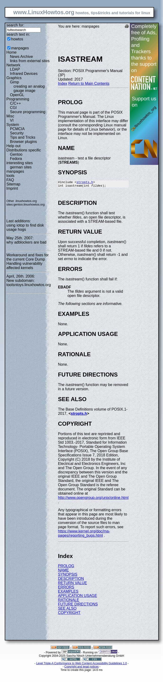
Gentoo (16, 154)
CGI (13, 108)
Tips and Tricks (22, 137)
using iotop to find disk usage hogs (25, 227)
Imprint (12, 188)
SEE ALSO (67, 610)
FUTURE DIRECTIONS (78, 606)
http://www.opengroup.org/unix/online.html (93, 499)
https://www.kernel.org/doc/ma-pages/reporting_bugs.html (84, 535)
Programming (17, 99)
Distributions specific (23, 150)
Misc (10, 116)
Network (13, 65)
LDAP (15, 69)
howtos (17, 39)
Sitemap (13, 184)
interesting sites (19, 163)
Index (62, 83)
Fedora (16, 159)
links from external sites (30, 61)
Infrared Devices (24, 74)
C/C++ (15, 103)
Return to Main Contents (88, 83)
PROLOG (66, 567)
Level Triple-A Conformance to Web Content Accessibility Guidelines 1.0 (81, 664)
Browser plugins (23, 142)
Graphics (14, 78)
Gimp (14, 82)
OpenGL (17, 95)
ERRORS (66, 589)
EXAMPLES (68, 593)
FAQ (10, 180)
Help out (13, 146)
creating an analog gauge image (29, 88)
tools (10, 176)
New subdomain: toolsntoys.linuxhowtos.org (28, 283)
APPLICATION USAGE (77, 597)
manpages (20, 48)
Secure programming (27, 112)
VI (12, 120)
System (12, 125)
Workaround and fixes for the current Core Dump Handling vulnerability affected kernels (27, 261)
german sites (21, 167)
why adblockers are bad (26, 242)
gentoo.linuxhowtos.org (29, 204)
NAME (63, 572)
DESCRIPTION (71, 580)
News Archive (21, 57)
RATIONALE (68, 601)
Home (11, 52)
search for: (15, 25)
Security (17, 133)
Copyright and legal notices (81, 668)
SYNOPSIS (67, 576)
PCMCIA (17, 129)
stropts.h (85, 182)
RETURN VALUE (72, 584)
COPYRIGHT (69, 614)
